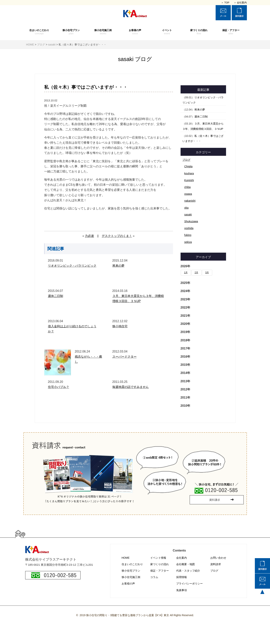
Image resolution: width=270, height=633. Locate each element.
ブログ (186, 159)
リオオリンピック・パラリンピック (72, 265)
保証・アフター (231, 32)
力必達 (89, 235)
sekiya (188, 242)
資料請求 (215, 564)
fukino (187, 235)
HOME (126, 557)
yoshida (188, 228)
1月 (186, 272)
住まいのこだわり (39, 32)
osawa (188, 193)
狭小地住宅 (120, 326)
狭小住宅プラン (71, 32)
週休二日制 (55, 296)
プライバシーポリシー (189, 583)
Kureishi (189, 180)
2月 (196, 272)
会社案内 (181, 557)
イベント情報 (158, 557)
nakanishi (190, 200)
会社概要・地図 (185, 564)
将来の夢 (118, 265)
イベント (167, 32)
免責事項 (181, 590)
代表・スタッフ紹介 (188, 570)
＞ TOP (225, 2)
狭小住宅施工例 (103, 32)
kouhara (189, 173)
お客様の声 (135, 32)
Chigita (188, 166)
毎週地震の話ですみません (130, 387)
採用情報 (181, 577)
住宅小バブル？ (58, 387)
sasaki (188, 214)
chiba (187, 187)
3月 (207, 272)
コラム (154, 577)
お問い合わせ (218, 557)
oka (186, 207)
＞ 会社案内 (240, 2)
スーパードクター (124, 356)
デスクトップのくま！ (117, 235)
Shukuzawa (191, 221)
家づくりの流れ (199, 32)
